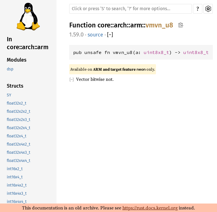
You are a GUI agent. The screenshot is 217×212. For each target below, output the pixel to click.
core (103, 25)
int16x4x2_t (17, 185)
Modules (17, 60)
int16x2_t (15, 168)
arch (120, 25)
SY (9, 95)
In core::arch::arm (28, 43)
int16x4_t (15, 177)
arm (136, 25)
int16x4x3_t (17, 193)
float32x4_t (16, 136)
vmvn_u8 (159, 25)
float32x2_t (16, 103)
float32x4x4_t (18, 160)
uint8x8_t (156, 52)
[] (110, 35)
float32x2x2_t (18, 111)
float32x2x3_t (18, 119)
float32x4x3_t (18, 152)
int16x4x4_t (17, 201)
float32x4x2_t (18, 144)
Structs (15, 86)
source (95, 35)
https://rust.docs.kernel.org (150, 208)
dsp (10, 69)
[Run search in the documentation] (130, 9)
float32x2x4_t (18, 128)
